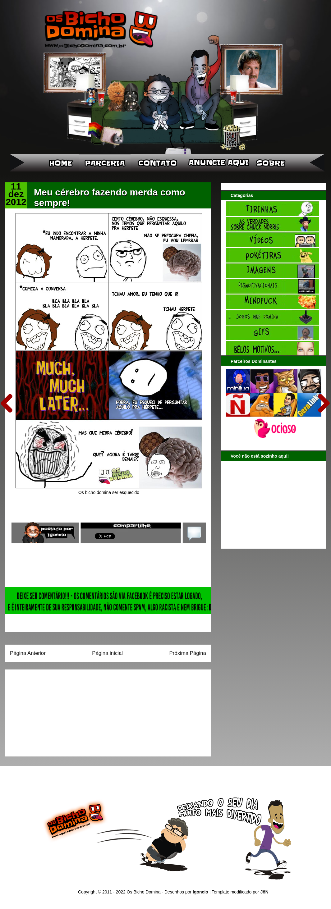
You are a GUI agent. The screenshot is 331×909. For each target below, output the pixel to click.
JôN (264, 891)
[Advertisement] (49, 711)
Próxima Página (187, 653)
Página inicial (107, 653)
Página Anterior (28, 653)
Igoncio (200, 891)
